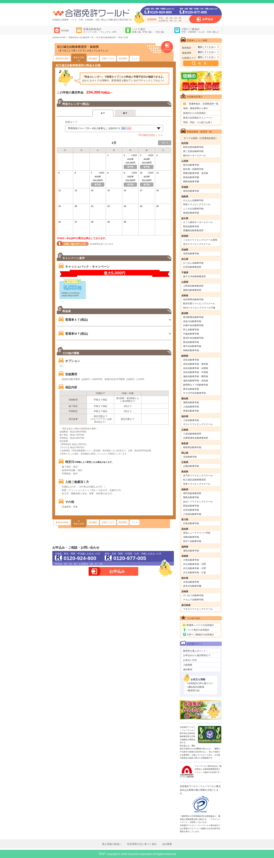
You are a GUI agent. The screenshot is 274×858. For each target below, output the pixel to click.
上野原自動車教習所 (193, 286)
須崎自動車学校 (191, 537)
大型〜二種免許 (200, 30)
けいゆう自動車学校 (193, 595)
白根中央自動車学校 (193, 325)
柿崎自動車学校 (191, 350)
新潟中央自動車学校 (193, 338)
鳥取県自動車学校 (192, 447)
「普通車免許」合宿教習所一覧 (202, 103)
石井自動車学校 (191, 510)
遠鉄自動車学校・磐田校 (195, 376)
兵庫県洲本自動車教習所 (195, 438)
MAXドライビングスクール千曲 (199, 307)
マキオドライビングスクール (198, 609)
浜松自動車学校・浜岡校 (195, 368)
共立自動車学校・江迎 (194, 572)
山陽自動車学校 (191, 466)
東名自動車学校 (191, 389)
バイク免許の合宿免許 (198, 630)
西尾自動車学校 (191, 411)
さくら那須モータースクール (198, 222)
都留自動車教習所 (192, 290)
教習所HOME (62, 58)
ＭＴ (125, 113)
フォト (134, 58)
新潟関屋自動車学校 (193, 317)
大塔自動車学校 (191, 560)
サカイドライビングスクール (198, 424)
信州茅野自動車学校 (193, 299)
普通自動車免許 (100, 30)
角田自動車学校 (191, 191)
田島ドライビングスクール (196, 204)
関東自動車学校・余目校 (195, 173)
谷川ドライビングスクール (196, 244)
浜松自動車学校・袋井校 (195, 364)
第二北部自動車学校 (193, 151)
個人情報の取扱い (112, 844)
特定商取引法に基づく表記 (142, 844)
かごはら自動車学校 (193, 263)
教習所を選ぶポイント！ (195, 650)
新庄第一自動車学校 (193, 169)
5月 (163, 142)
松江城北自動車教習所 (194, 479)
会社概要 (167, 844)
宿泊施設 (93, 58)
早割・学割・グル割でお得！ (198, 122)
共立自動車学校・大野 (194, 568)
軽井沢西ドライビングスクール (199, 303)
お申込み (207, 19)
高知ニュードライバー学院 (196, 533)
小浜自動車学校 (191, 420)
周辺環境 (123, 58)
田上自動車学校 (191, 329)
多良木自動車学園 (192, 586)
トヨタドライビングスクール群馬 (200, 240)
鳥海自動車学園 (191, 177)
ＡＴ (102, 113)
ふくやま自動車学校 (193, 208)
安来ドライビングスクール (196, 484)
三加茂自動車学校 (192, 514)
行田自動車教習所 (192, 267)
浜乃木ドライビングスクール (198, 475)
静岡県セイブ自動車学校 (195, 384)
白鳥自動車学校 (191, 523)
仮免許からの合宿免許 (194, 113)
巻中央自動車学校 (192, 346)
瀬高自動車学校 (191, 550)
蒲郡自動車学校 (191, 402)
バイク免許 (148, 30)
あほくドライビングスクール (198, 501)
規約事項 (187, 669)
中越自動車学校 (191, 333)
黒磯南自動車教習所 (193, 230)
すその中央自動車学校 (194, 393)
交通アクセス (108, 58)
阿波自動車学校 (191, 505)
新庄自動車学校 (191, 165)
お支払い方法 (190, 660)
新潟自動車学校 (191, 342)
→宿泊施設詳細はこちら (149, 135)
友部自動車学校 (191, 253)
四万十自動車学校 (192, 541)
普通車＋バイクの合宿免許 (200, 625)
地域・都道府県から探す (195, 108)
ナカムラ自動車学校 (193, 599)
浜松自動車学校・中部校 (195, 372)
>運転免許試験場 (195, 687)
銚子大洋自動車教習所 (194, 276)
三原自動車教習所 (192, 433)
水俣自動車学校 (191, 582)
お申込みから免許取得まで (196, 655)
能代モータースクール (194, 155)
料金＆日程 (79, 57)
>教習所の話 (193, 690)
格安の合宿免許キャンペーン (198, 117)
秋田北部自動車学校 (193, 147)
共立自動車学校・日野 (194, 564)
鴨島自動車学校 (191, 497)
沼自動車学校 (190, 456)
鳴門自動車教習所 (192, 493)
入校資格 (187, 664)
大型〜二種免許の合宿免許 (200, 634)
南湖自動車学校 (191, 212)
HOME (65, 30)
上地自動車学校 (191, 406)
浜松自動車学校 (191, 359)
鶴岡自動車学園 (191, 181)
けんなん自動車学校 (193, 200)
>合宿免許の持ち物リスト (200, 683)
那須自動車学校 (191, 226)
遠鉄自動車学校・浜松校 (195, 380)
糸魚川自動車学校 (192, 321)
